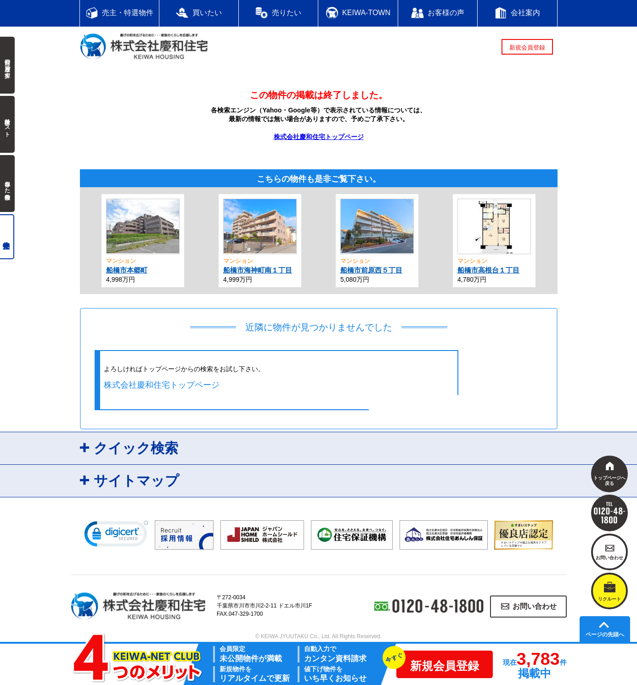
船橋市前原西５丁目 (371, 270)
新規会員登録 (527, 47)
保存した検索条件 (7, 183)
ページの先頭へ (605, 634)
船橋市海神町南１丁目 (257, 270)
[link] (116, 535)
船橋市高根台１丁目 (488, 270)
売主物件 (7, 236)
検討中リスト (7, 124)
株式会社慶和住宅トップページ (319, 136)
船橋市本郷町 (126, 270)
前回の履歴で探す (7, 65)
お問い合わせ (535, 606)
